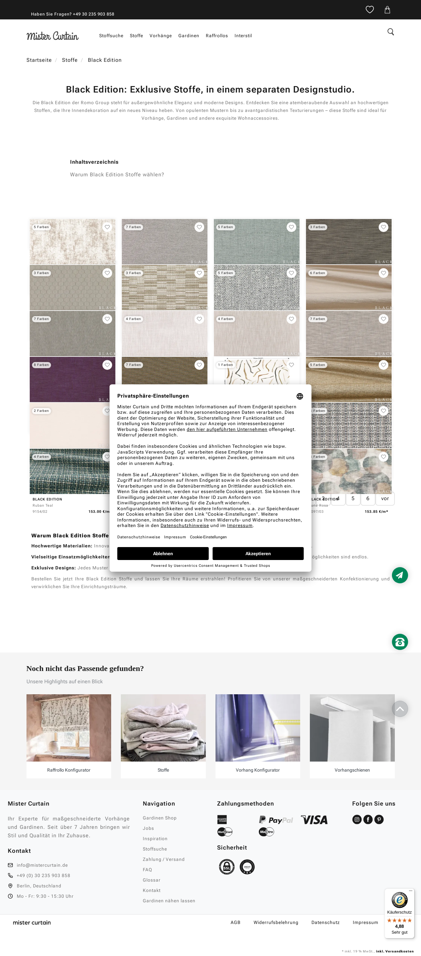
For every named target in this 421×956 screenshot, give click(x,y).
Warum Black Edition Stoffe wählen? (117, 174)
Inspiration (155, 838)
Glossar (152, 880)
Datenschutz (325, 922)
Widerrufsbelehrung (276, 922)
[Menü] (411, 892)
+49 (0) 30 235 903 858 (43, 875)
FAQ (147, 869)
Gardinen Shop (160, 817)
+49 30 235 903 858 (93, 14)
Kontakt (152, 890)
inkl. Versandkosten (394, 951)
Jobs (148, 828)
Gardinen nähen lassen (169, 900)
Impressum (365, 922)
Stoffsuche (155, 849)
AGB (236, 922)
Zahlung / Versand (164, 859)
